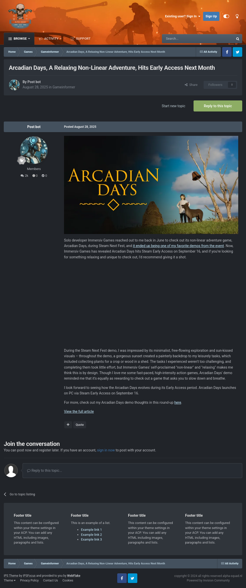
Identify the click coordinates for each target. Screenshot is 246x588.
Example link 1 (91, 530)
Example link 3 (91, 539)
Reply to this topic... (44, 470)
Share (191, 85)
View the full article (79, 411)
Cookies (68, 580)
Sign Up (211, 16)
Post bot (34, 82)
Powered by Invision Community (208, 580)
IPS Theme (11, 575)
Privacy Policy (29, 580)
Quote (80, 425)
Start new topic (173, 106)
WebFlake (73, 575)
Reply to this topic (218, 106)
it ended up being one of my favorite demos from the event (178, 246)
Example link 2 (91, 535)
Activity (51, 38)
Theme (10, 580)
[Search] (186, 38)
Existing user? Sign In (183, 16)
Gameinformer (63, 87)
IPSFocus (29, 575)
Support (83, 38)
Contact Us (50, 580)
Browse (20, 38)
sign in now (106, 450)
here (177, 402)
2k (24, 176)
